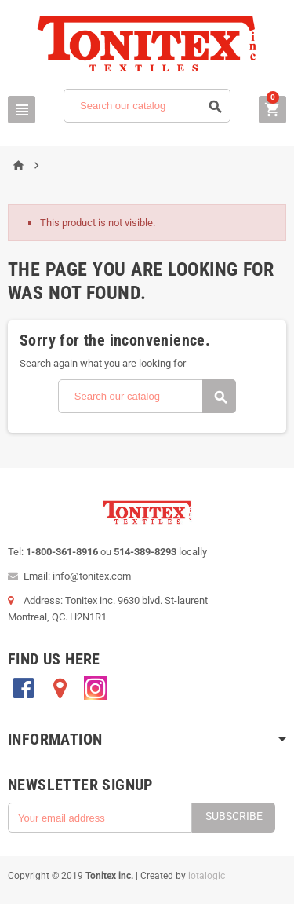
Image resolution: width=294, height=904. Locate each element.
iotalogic (206, 875)
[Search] (147, 106)
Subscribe (234, 816)
